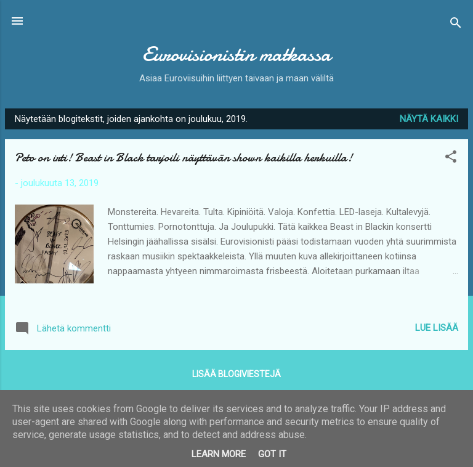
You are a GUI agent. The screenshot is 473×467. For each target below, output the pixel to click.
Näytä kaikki (429, 118)
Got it (272, 454)
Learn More (219, 454)
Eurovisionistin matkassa (236, 54)
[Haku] (455, 25)
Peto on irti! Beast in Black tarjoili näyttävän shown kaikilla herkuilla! (183, 157)
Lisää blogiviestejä (236, 374)
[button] (450, 158)
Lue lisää (436, 327)
